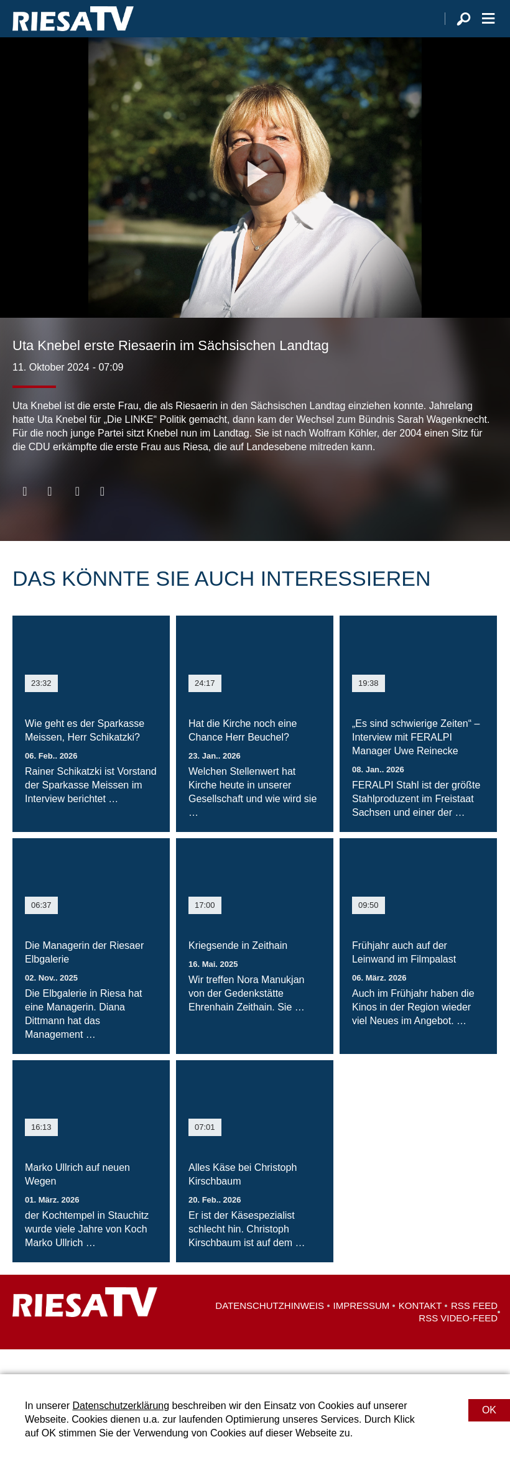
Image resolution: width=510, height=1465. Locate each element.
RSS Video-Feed (458, 1343)
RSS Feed (474, 1330)
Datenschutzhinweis (269, 1330)
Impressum (361, 1330)
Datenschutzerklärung (120, 1405)
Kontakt (420, 1330)
